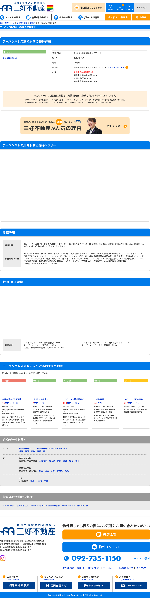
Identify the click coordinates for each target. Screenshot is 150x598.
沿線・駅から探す (40, 17)
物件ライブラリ (94, 568)
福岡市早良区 (25, 448)
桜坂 (67, 470)
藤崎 (65, 461)
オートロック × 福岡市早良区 (16, 505)
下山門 (39, 480)
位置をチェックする (116, 67)
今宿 (46, 480)
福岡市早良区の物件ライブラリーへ (52, 448)
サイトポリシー (109, 568)
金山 (41, 470)
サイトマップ (142, 7)
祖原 (27, 451)
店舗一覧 (81, 568)
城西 (21, 451)
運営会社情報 (68, 568)
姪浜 (77, 461)
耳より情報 (141, 17)
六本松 (60, 470)
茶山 (47, 470)
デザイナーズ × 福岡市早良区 (75, 505)
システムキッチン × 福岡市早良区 (45, 505)
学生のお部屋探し (93, 17)
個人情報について (125, 568)
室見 (71, 461)
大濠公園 (43, 461)
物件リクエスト (110, 546)
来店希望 (91, 7)
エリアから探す (13, 17)
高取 (33, 451)
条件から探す (65, 17)
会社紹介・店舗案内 (118, 17)
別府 (53, 470)
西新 (39, 451)
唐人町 (52, 461)
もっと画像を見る (10, 57)
